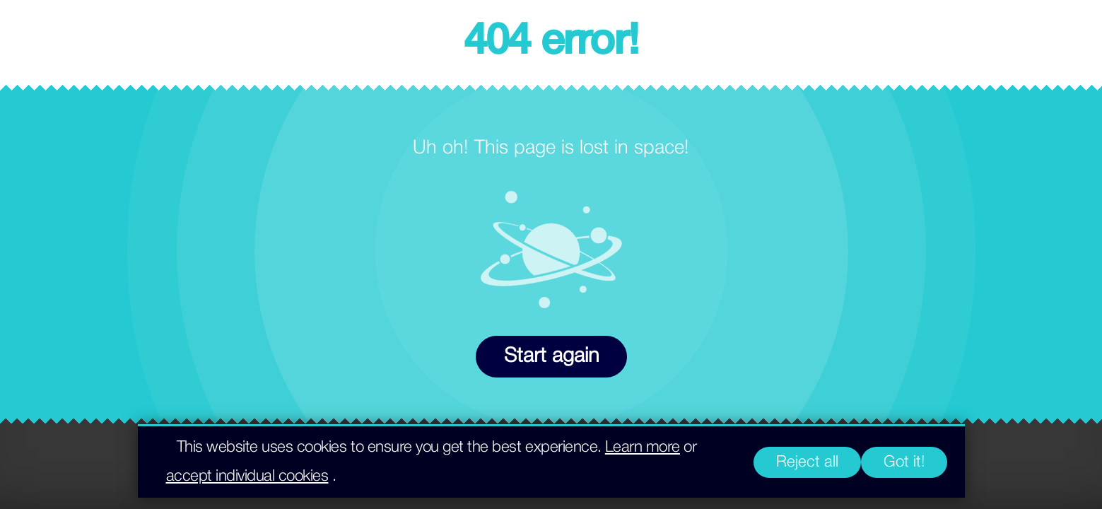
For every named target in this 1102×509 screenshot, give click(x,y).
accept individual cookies (247, 476)
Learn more (642, 447)
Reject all (807, 462)
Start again (551, 356)
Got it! (904, 462)
